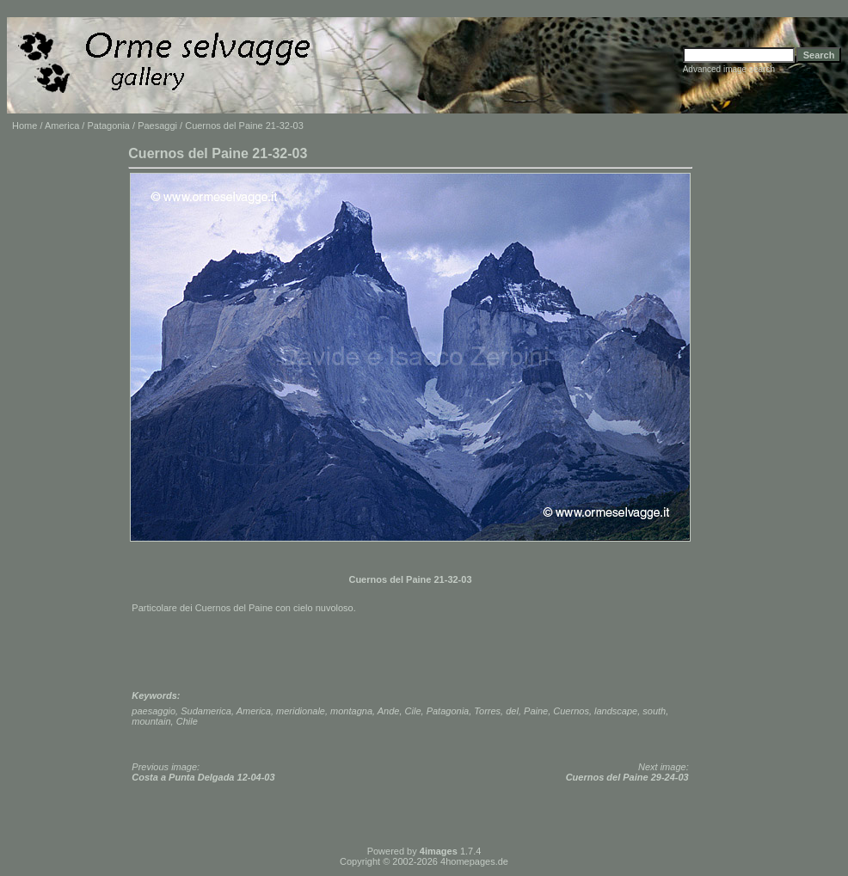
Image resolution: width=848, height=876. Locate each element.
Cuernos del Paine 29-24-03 (627, 777)
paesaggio (153, 711)
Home (24, 125)
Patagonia (108, 125)
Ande (389, 711)
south (654, 711)
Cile (413, 711)
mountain (151, 721)
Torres (487, 711)
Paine (536, 711)
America (62, 125)
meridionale (300, 711)
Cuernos (571, 711)
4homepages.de (474, 861)
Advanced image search (729, 69)
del (512, 711)
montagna (351, 711)
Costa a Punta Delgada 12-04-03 (203, 777)
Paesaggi (157, 125)
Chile (187, 721)
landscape (615, 711)
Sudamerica (206, 711)
